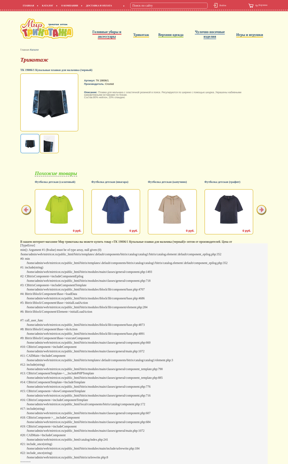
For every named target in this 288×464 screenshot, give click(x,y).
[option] (50, 103)
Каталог (47, 5)
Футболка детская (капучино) (167, 181)
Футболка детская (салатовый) (55, 181)
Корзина (257, 6)
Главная (28, 5)
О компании (69, 5)
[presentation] (26, 210)
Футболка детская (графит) (222, 181)
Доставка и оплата (99, 5)
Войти (222, 5)
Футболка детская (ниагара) (110, 181)
